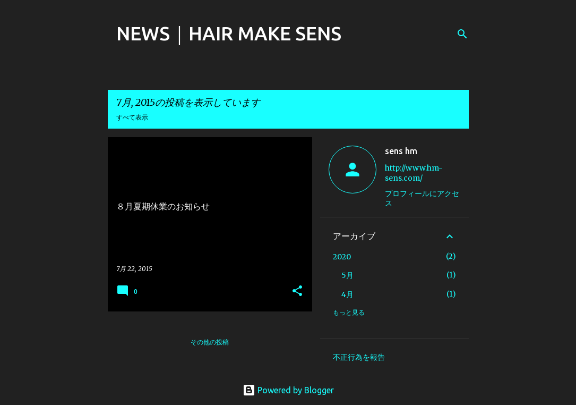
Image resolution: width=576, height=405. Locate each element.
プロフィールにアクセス (422, 198)
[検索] (462, 34)
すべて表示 (132, 117)
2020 (342, 256)
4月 (347, 294)
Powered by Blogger (288, 390)
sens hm (401, 151)
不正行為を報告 (359, 357)
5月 (347, 275)
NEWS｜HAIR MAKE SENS (228, 33)
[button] (297, 291)
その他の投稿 (210, 342)
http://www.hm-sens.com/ (414, 173)
